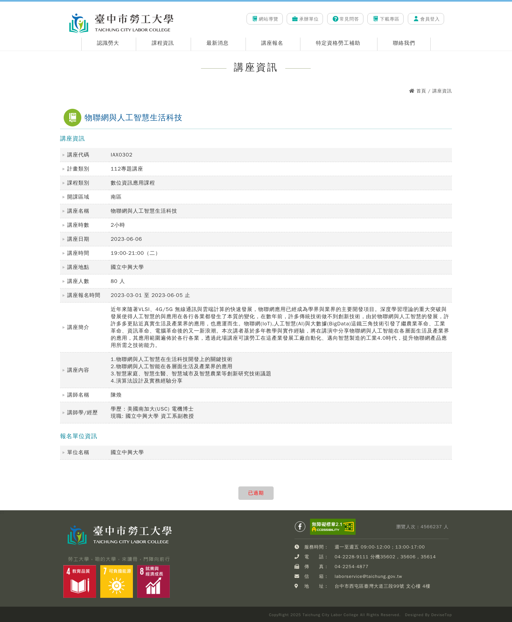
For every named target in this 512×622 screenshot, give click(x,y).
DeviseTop (441, 614)
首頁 (421, 91)
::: (62, 10)
